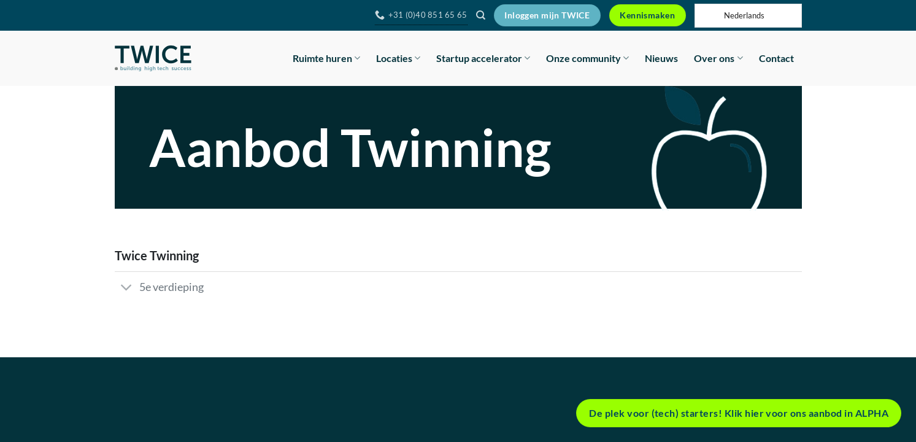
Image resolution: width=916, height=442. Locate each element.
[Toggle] (127, 288)
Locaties (398, 58)
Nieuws (661, 58)
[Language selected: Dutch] (748, 16)
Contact (776, 58)
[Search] (480, 15)
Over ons (718, 58)
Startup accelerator (483, 58)
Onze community (587, 58)
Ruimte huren (326, 58)
